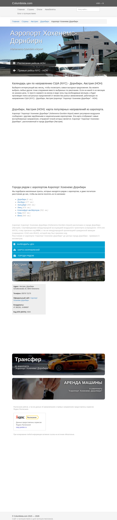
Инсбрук (21, 202)
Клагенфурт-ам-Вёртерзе (28, 210)
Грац (19, 213)
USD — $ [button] (100, 3)
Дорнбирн (44, 21)
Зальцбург (21, 205)
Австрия (34, 21)
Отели (39, 9)
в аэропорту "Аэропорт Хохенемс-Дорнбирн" (58, 386)
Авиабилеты (50, 9)
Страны (30, 9)
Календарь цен (23, 244)
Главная (21, 9)
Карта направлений (26, 250)
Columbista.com (22, 3)
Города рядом (23, 255)
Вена (19, 216)
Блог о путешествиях (26, 13)
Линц (19, 207)
